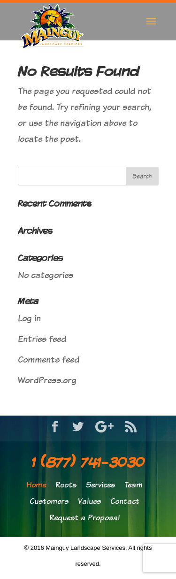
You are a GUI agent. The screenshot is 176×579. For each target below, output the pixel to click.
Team (133, 484)
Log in (29, 318)
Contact (124, 501)
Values (89, 501)
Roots (66, 484)
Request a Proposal (84, 517)
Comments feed (48, 359)
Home (36, 484)
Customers (49, 501)
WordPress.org (47, 380)
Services (100, 484)
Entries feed (42, 339)
